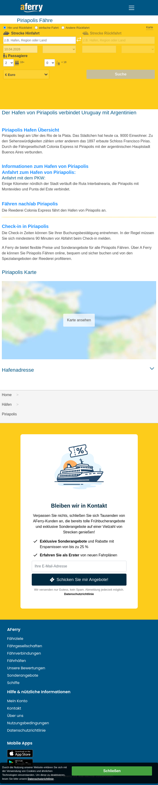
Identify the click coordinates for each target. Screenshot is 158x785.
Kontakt (14, 708)
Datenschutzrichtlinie (79, 594)
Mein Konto (17, 701)
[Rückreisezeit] (138, 49)
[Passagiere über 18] (8, 62)
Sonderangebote (22, 675)
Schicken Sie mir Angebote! (78, 579)
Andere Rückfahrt (77, 27)
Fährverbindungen (24, 653)
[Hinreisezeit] (59, 49)
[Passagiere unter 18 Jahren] (49, 62)
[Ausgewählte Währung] (26, 74)
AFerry (13, 629)
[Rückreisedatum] (99, 49)
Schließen (112, 771)
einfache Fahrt (49, 27)
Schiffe (13, 682)
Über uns (15, 715)
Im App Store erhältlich (20, 753)
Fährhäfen (16, 660)
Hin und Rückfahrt (19, 27)
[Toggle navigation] (131, 8)
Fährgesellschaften (24, 646)
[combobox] (39, 40)
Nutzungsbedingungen (28, 723)
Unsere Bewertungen (26, 668)
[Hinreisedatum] (20, 49)
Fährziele (15, 638)
